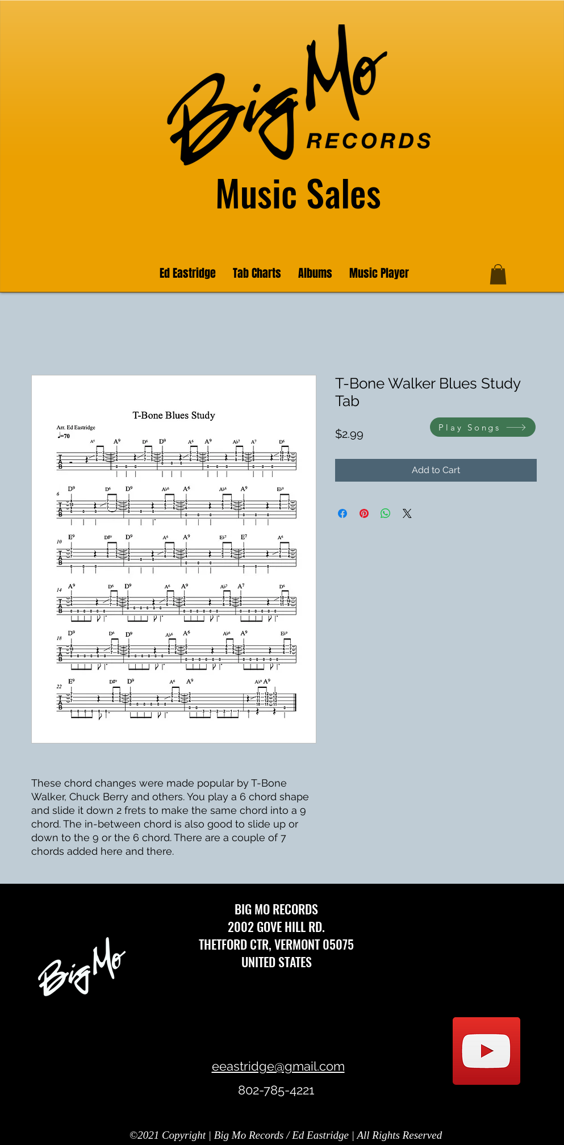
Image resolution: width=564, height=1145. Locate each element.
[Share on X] (407, 513)
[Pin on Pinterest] (364, 513)
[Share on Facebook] (342, 513)
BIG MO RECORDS (276, 909)
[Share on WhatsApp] (385, 513)
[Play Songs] (483, 427)
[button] (498, 274)
